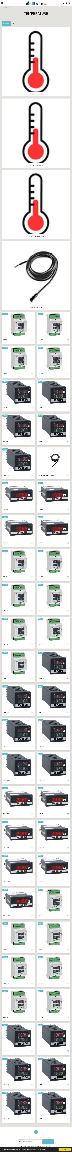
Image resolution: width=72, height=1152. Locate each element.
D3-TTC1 (5, 949)
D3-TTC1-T (6, 1017)
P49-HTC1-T (42, 881)
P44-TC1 (41, 407)
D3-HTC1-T (42, 644)
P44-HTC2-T (42, 780)
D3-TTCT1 (6, 983)
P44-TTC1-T (42, 1118)
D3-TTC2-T (42, 1017)
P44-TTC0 (6, 1051)
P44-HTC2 (41, 712)
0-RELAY (5, 314)
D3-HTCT (41, 610)
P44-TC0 (5, 407)
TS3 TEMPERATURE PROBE (46, 475)
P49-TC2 (5, 543)
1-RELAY (40, 314)
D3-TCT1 (41, 373)
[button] (2, 3)
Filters (6, 23)
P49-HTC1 (41, 813)
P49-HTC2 (6, 847)
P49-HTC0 (6, 813)
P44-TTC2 (6, 1084)
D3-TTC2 (41, 949)
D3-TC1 (41, 339)
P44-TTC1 (41, 1051)
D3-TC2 (5, 373)
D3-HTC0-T (6, 644)
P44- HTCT (6, 746)
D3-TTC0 (41, 915)
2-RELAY (5, 348)
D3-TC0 (5, 339)
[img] (18, 324)
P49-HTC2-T (6, 915)
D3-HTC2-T (6, 678)
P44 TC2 (5, 441)
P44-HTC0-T (42, 746)
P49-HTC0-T (6, 881)
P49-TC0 (5, 509)
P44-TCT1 (41, 441)
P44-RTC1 (6, 475)
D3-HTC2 (5, 610)
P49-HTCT (41, 847)
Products (8, 7)
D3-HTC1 (41, 576)
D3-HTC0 (5, 576)
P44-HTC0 (41, 678)
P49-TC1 (41, 509)
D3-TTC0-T (42, 983)
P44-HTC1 (6, 712)
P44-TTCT (41, 1084)
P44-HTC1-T (6, 780)
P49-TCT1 (41, 543)
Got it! (65, 1149)
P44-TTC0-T (6, 1118)
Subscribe (48, 1142)
